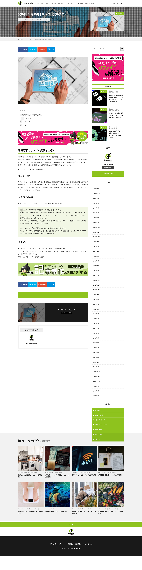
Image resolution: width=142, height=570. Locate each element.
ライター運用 (69, 3)
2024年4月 (96, 213)
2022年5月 (96, 314)
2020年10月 (96, 381)
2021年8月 (96, 338)
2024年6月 (96, 208)
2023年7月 (96, 246)
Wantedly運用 (89, 3)
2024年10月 (96, 193)
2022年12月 (96, 280)
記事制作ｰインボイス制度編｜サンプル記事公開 (57, 490)
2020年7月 (96, 396)
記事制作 (53, 3)
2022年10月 (96, 290)
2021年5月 (96, 352)
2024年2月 (96, 217)
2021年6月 (96, 347)
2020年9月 (96, 386)
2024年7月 (96, 203)
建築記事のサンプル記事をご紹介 (31, 115)
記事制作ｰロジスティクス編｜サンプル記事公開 (84, 526)
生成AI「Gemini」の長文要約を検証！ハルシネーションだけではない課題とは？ (116, 98)
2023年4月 (96, 261)
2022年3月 (96, 323)
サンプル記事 (25, 121)
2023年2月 (96, 270)
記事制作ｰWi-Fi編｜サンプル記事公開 (84, 489)
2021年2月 (96, 362)
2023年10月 (96, 237)
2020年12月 (96, 371)
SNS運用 (60, 3)
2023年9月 (96, 241)
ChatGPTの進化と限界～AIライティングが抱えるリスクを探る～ (116, 115)
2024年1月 (96, 222)
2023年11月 (96, 232)
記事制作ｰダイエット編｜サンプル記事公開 (30, 526)
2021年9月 (96, 333)
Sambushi (77, 562)
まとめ (23, 125)
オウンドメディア (100, 420)
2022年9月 (96, 294)
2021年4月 (96, 357)
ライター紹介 (79, 3)
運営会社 (78, 558)
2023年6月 (96, 251)
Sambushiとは (87, 558)
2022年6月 (96, 309)
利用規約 (70, 558)
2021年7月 (96, 343)
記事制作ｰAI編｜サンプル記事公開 (56, 525)
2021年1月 (96, 367)
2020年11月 (96, 376)
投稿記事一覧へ (107, 167)
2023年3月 (96, 266)
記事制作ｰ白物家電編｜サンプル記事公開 (30, 490)
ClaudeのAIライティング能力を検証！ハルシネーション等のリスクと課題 (116, 134)
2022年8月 (96, 299)
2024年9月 (96, 198)
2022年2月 (96, 328)
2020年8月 (96, 391)
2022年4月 (96, 319)
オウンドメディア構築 (41, 3)
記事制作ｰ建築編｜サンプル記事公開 (44, 39)
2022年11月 (96, 285)
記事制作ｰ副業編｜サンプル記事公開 (109, 489)
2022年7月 (96, 304)
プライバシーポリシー (57, 558)
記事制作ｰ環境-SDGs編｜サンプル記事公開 (110, 526)
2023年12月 (96, 227)
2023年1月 (96, 275)
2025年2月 (96, 189)
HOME (21, 39)
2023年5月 (96, 256)
